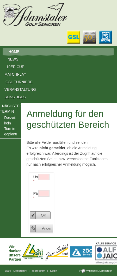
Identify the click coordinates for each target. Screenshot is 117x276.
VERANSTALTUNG (20, 89)
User (35, 179)
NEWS (13, 59)
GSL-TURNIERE (19, 82)
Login (53, 270)
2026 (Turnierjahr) (16, 270)
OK (43, 215)
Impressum (39, 270)
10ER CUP (15, 67)
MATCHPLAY (15, 74)
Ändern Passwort (55, 228)
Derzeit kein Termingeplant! (10, 126)
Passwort (35, 195)
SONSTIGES (15, 97)
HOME (13, 52)
